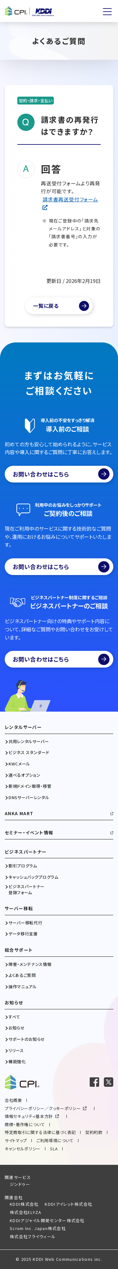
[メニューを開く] (107, 11)
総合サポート (19, 950)
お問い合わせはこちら (61, 474)
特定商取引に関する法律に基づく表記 (40, 1132)
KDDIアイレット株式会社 (68, 1204)
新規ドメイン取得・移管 (29, 786)
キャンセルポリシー (23, 1149)
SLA (54, 1149)
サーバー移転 (19, 908)
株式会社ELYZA (26, 1212)
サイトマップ (16, 1140)
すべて (14, 1017)
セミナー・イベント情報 (29, 833)
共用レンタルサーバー (28, 741)
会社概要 (13, 1100)
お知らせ (14, 1003)
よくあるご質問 (22, 975)
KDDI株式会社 (24, 1204)
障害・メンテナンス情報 (29, 964)
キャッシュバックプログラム (33, 877)
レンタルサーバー (23, 727)
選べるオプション (24, 775)
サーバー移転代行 (25, 923)
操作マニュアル (22, 987)
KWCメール (19, 764)
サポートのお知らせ (26, 1039)
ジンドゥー (20, 1184)
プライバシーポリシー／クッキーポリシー (43, 1108)
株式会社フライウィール (33, 1236)
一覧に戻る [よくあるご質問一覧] (46, 305)
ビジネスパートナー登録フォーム (26, 889)
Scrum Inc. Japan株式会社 (38, 1228)
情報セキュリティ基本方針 (29, 1116)
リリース (16, 1050)
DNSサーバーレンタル (28, 797)
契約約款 (94, 1132)
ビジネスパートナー (26, 852)
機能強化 (17, 1061)
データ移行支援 (23, 934)
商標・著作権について (25, 1124)
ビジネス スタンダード (28, 752)
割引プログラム (22, 866)
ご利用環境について (55, 1140)
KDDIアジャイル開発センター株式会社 (47, 1220)
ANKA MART (19, 813)
